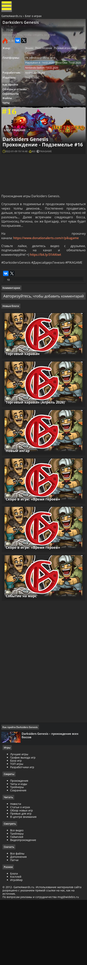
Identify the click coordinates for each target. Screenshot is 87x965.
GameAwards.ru (12, 18)
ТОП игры (18, 826)
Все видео (18, 893)
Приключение (46, 55)
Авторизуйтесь (27, 340)
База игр (17, 823)
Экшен (31, 55)
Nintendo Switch (36, 82)
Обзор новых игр (23, 873)
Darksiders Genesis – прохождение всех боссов (51, 796)
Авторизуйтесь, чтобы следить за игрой (30, 41)
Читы (7, 121)
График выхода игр (24, 820)
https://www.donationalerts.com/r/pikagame (46, 276)
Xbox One (32, 76)
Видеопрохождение (24, 903)
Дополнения (20, 920)
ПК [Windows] (35, 66)
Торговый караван (22, 406)
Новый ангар (17, 506)
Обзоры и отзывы (16, 105)
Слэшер (31, 60)
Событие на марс (20, 656)
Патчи (16, 923)
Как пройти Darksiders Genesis (21, 788)
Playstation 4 (34, 71)
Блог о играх (34, 18)
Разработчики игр (24, 830)
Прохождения (21, 843)
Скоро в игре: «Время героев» (32, 556)
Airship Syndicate (37, 87)
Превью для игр (22, 876)
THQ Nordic (34, 92)
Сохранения (20, 853)
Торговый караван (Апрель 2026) (34, 456)
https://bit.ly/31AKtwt (46, 293)
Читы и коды (20, 847)
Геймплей (18, 900)
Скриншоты (12, 111)
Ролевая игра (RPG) (69, 55)
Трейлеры (18, 897)
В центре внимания (25, 880)
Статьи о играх (21, 870)
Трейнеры (18, 850)
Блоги (15, 937)
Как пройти (12, 100)
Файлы (9, 116)
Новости (17, 867)
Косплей (17, 940)
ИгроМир (18, 943)
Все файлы (19, 917)
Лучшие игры (21, 817)
